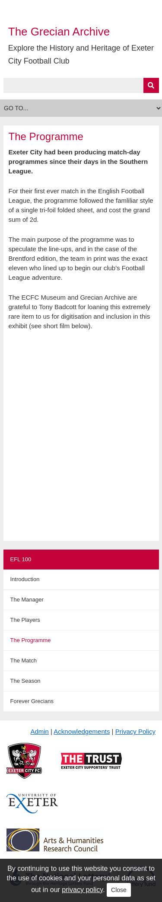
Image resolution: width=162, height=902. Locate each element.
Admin (39, 731)
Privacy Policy (135, 731)
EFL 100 (21, 559)
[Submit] (151, 85)
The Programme (30, 640)
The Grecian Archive (59, 31)
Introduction (25, 579)
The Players (25, 620)
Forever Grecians (32, 701)
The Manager (27, 599)
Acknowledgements (82, 731)
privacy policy (82, 889)
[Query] (81, 85)
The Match (23, 660)
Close (119, 889)
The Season (25, 681)
